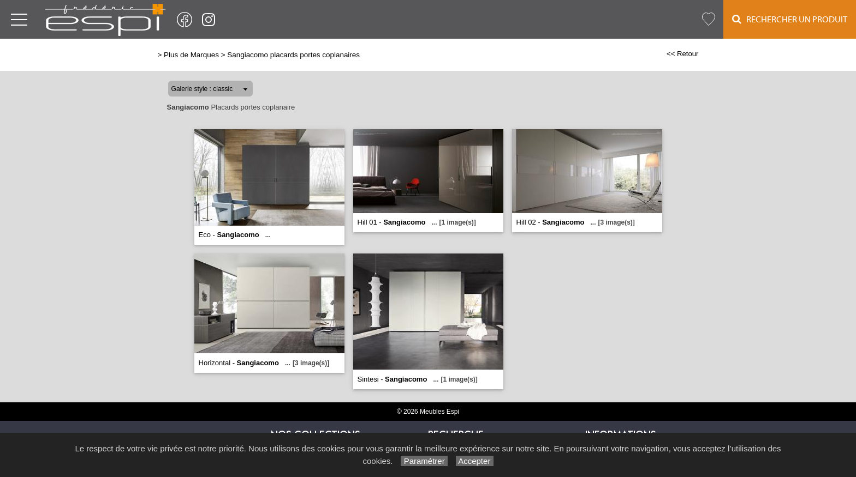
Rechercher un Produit (789, 19)
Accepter (474, 461)
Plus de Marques (191, 55)
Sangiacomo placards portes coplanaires (293, 55)
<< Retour (683, 54)
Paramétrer (424, 461)
